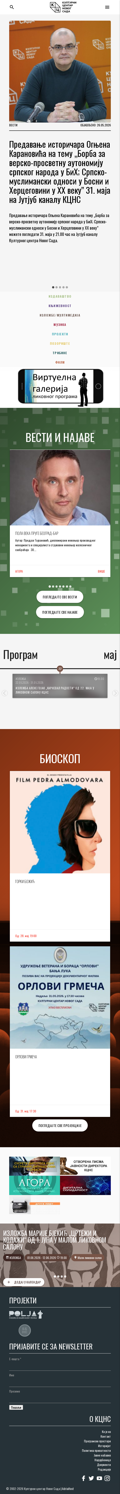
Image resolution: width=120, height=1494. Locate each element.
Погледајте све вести (60, 596)
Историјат (104, 1445)
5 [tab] (67, 287)
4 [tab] (63, 287)
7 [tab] (70, 586)
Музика (60, 324)
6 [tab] (67, 586)
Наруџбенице (102, 1459)
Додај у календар (24, 1282)
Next (115, 693)
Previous (5, 693)
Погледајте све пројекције (60, 1125)
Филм (60, 362)
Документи (104, 1464)
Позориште (60, 343)
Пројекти (60, 334)
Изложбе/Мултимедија (60, 315)
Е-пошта (15, 1358)
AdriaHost (68, 1488)
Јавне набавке (102, 1455)
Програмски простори (97, 1441)
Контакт (106, 1436)
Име (11, 1375)
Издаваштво (60, 296)
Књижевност (60, 305)
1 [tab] (53, 287)
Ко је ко (106, 1431)
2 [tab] (57, 287)
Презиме (14, 1391)
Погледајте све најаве (60, 612)
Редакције (104, 1469)
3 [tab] (60, 287)
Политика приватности (96, 1450)
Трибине (60, 352)
